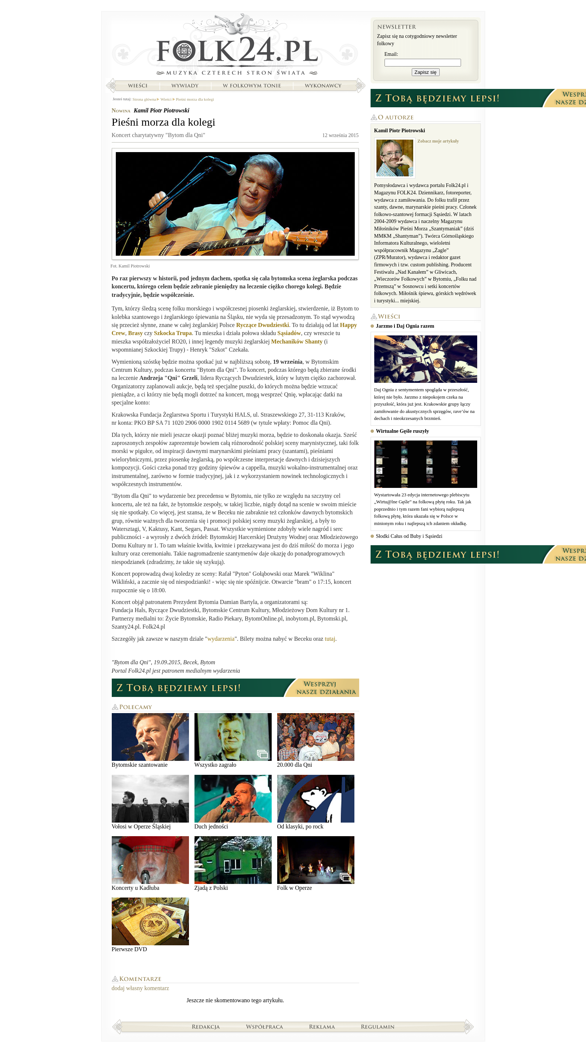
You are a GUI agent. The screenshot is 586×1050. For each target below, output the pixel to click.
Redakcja (206, 1026)
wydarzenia (221, 639)
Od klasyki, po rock (315, 802)
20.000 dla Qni (315, 740)
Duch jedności (233, 802)
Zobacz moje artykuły (438, 141)
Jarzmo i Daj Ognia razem (405, 326)
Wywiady (185, 85)
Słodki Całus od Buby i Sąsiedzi (409, 536)
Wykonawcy (324, 85)
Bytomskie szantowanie (150, 740)
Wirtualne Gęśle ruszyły (402, 431)
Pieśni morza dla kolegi (195, 99)
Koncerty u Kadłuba (150, 863)
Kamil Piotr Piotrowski (161, 110)
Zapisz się (426, 72)
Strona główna (235, 46)
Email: (391, 54)
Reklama (322, 1026)
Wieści (137, 85)
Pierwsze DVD (150, 925)
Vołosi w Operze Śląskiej (150, 802)
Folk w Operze (315, 863)
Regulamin (377, 1026)
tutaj (330, 639)
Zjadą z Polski (233, 863)
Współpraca (264, 1026)
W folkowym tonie (252, 85)
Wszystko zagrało (233, 740)
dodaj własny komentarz (140, 988)
